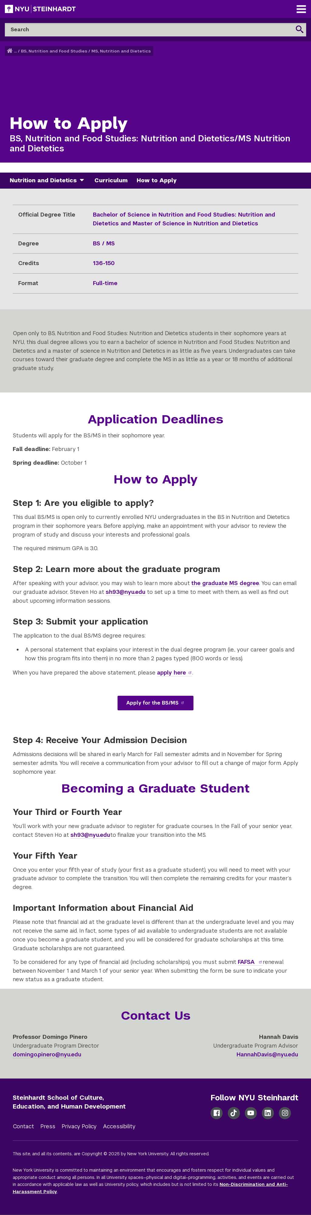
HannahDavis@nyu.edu (267, 1054)
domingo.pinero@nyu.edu (47, 1054)
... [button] (15, 51)
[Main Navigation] (301, 10)
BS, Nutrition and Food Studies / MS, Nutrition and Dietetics (86, 51)
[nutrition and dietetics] (84, 181)
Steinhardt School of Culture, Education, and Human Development (69, 1102)
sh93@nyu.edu (90, 834)
